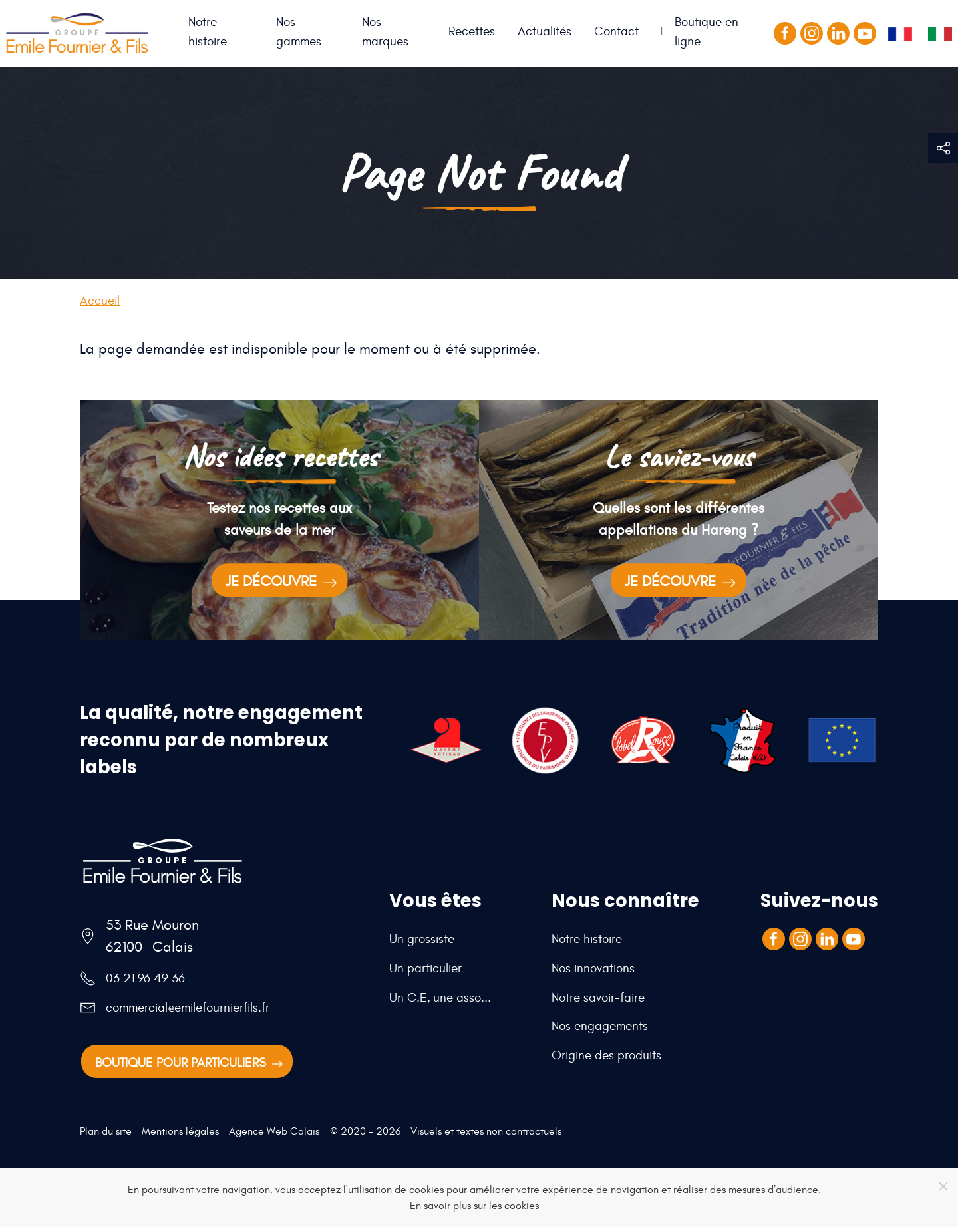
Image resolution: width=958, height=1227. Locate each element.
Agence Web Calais (274, 1131)
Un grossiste (421, 939)
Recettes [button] (471, 31)
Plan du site (106, 1131)
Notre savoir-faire (598, 997)
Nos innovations (593, 968)
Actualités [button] (544, 31)
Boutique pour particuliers (190, 1063)
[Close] (943, 1186)
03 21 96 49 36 (145, 978)
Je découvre (283, 583)
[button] (943, 148)
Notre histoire (587, 939)
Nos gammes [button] (298, 32)
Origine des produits (606, 1055)
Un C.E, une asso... (440, 997)
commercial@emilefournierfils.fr (187, 1007)
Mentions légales (180, 1131)
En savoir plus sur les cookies (474, 1206)
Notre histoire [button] (207, 32)
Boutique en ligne (706, 32)
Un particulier (425, 968)
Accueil (165, 33)
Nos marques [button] (385, 32)
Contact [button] (616, 31)
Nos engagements (600, 1026)
